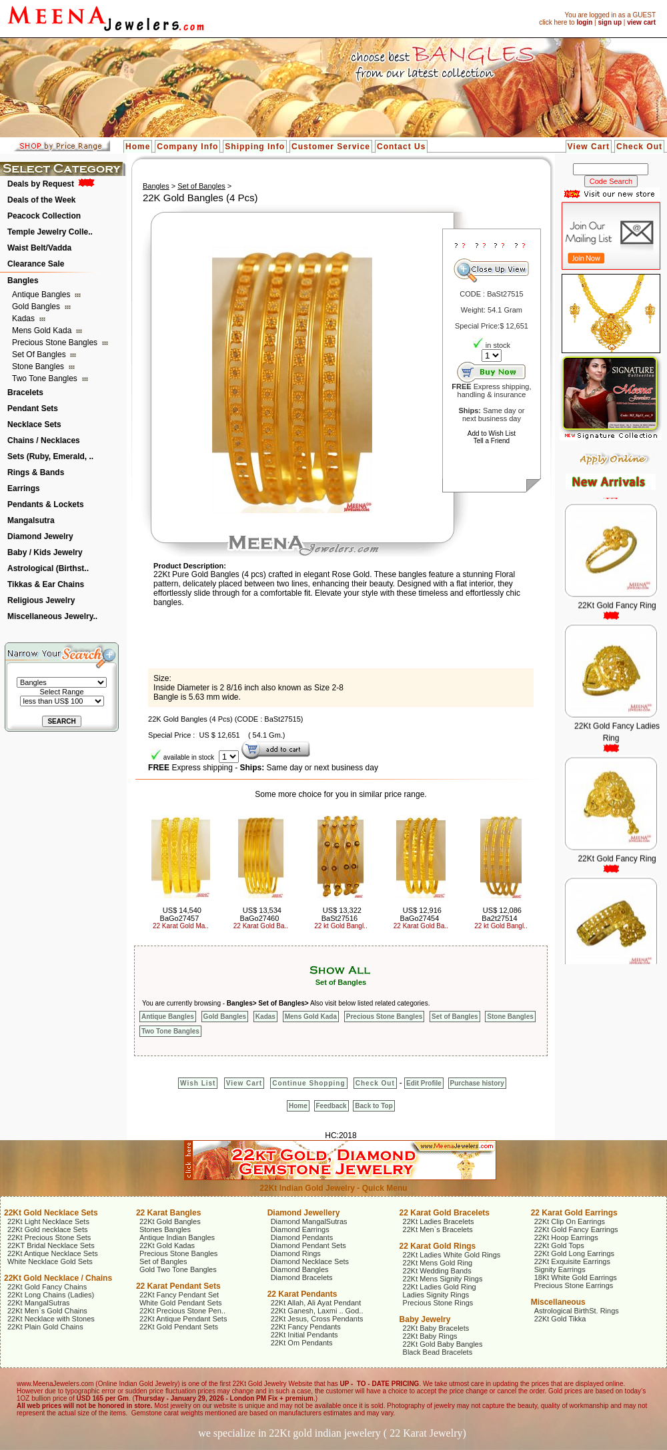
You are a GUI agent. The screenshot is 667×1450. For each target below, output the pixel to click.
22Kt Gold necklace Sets (47, 1229)
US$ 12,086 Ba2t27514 (502, 914)
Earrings (23, 488)
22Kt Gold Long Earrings (574, 1253)
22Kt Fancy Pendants (306, 1327)
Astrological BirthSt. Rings (576, 1311)
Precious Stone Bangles (55, 342)
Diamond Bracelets (302, 1277)
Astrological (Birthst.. (48, 568)
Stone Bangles (39, 366)
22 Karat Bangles (168, 1212)
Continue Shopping (308, 1083)
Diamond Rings (296, 1253)
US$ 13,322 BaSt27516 (341, 914)
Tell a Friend (492, 440)
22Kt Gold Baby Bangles (443, 1344)
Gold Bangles (37, 306)
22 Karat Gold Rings (438, 1246)
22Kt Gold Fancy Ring (617, 616)
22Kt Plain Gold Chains (45, 1327)
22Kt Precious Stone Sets (49, 1237)
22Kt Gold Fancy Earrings (576, 1229)
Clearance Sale (35, 264)
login (584, 22)
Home (137, 146)
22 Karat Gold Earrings (574, 1212)
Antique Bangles (42, 294)
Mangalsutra (31, 520)
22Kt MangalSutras (38, 1303)
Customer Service (330, 146)
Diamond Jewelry (40, 536)
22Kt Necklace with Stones (51, 1319)
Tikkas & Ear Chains (45, 584)
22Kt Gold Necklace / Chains (58, 1278)
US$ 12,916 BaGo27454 (421, 914)
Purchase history (477, 1083)
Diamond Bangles (300, 1269)
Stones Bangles (165, 1229)
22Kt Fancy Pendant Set (179, 1295)
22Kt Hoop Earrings (566, 1237)
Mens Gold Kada (43, 330)
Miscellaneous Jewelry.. (52, 616)
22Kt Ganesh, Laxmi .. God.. (317, 1311)
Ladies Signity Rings (436, 1295)
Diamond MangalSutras (309, 1221)
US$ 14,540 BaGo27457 (180, 914)
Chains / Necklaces (43, 440)
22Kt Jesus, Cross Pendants (317, 1319)
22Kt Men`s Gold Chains (47, 1311)
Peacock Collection (44, 216)
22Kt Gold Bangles (170, 1221)
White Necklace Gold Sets (50, 1261)
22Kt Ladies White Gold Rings (452, 1255)
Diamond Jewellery (303, 1212)
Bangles (23, 280)
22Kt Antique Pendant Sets (183, 1319)
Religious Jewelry (41, 600)
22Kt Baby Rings (430, 1336)
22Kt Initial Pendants (304, 1335)
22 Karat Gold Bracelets (445, 1212)
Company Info (187, 146)
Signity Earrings (560, 1269)
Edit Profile (424, 1083)
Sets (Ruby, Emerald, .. (50, 456)
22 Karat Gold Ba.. (260, 926)
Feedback (331, 1105)
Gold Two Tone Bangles (178, 1269)
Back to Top (373, 1105)
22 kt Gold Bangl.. (341, 926)
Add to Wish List (492, 433)
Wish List (197, 1083)
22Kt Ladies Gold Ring (439, 1287)
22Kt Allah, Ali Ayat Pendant (316, 1303)
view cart (641, 22)
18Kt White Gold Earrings (575, 1277)
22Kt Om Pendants (302, 1343)
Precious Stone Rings (438, 1303)
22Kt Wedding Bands (437, 1271)
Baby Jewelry (425, 1319)
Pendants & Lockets (45, 504)
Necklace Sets (34, 424)
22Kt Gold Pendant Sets (178, 1327)
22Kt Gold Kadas (167, 1245)
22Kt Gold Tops (559, 1245)
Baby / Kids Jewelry (45, 552)
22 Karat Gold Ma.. (181, 926)
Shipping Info (255, 146)
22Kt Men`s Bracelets (438, 1229)
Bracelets (25, 392)
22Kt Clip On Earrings (569, 1221)
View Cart (589, 146)
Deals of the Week (41, 200)
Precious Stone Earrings (574, 1285)
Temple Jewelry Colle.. (50, 232)
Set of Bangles (40, 354)
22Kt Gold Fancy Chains (47, 1287)
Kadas (24, 318)
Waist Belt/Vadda (39, 248)
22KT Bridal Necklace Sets (51, 1245)
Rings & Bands (35, 472)
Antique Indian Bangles (177, 1237)
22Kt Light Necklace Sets (48, 1221)
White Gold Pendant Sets (180, 1303)
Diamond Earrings (300, 1229)
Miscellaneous (558, 1302)
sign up (610, 22)
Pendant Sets (32, 408)
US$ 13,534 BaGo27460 (260, 914)
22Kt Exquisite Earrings (572, 1261)
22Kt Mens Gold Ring (438, 1263)
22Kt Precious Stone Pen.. (182, 1311)
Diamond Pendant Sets (308, 1245)
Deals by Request (40, 184)
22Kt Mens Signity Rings (443, 1279)
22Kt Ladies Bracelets (438, 1221)
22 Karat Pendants (302, 1294)
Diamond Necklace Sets (310, 1261)
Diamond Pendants (302, 1237)
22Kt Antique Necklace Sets (52, 1253)
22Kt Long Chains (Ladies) (50, 1295)
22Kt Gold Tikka (560, 1319)
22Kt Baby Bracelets (436, 1328)
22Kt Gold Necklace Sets (51, 1212)
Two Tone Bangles (45, 378)
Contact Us (401, 146)
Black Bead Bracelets (438, 1352)
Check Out (639, 146)
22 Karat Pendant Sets (178, 1286)
